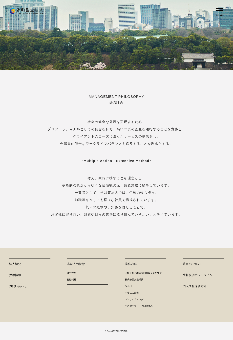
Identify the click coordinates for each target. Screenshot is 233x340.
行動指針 (71, 279)
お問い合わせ (18, 286)
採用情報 (15, 275)
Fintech (128, 286)
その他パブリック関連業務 (139, 306)
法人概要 (15, 264)
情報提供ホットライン (197, 275)
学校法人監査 (132, 292)
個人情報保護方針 (195, 286)
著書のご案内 (192, 264)
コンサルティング (134, 299)
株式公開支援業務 (134, 279)
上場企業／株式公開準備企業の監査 (143, 273)
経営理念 (71, 273)
